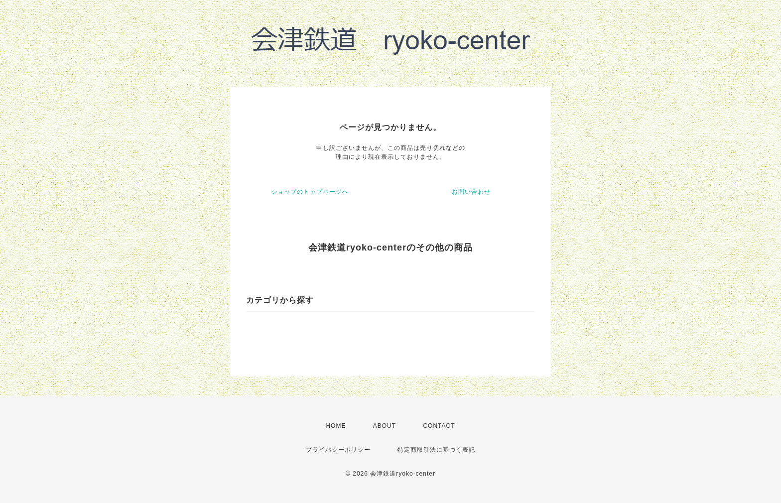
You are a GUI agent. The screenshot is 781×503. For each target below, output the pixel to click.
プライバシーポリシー (338, 449)
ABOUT (384, 425)
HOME (336, 425)
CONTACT (439, 425)
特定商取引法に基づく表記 (436, 449)
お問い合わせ (471, 191)
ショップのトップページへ (310, 191)
